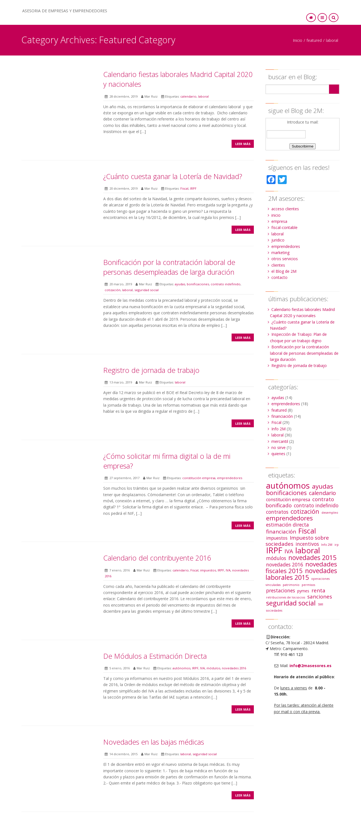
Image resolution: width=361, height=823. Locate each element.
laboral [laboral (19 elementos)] (307, 550)
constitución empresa (198, 478)
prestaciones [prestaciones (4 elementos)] (280, 590)
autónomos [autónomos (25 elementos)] (288, 485)
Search (334, 89)
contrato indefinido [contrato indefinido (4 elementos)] (316, 505)
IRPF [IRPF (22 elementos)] (274, 550)
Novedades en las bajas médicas (153, 742)
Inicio (297, 40)
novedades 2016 (234, 668)
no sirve (278, 447)
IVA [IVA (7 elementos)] (288, 551)
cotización (113, 290)
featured (314, 40)
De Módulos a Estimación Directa (155, 656)
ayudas (180, 284)
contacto (279, 277)
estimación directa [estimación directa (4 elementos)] (287, 524)
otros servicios (284, 258)
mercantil (279, 441)
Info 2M (278, 428)
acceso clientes (285, 208)
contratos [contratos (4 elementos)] (277, 511)
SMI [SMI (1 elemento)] (320, 604)
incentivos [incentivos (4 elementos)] (307, 543)
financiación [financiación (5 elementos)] (281, 531)
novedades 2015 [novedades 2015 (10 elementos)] (312, 557)
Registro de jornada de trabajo (151, 370)
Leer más (243, 144)
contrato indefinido (225, 284)
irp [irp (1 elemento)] (337, 545)
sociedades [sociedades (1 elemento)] (274, 610)
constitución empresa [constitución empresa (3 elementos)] (288, 499)
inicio (276, 215)
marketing (280, 252)
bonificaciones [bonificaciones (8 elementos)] (286, 493)
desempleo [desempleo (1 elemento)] (329, 513)
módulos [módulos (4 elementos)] (276, 558)
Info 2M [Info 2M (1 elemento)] (326, 545)
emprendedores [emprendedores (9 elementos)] (289, 518)
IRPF (193, 188)
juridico (277, 240)
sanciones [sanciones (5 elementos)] (319, 596)
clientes (278, 265)
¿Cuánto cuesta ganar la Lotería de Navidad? (172, 176)
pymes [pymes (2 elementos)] (303, 590)
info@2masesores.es (310, 665)
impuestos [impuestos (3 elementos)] (277, 538)
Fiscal (184, 188)
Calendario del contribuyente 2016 (157, 558)
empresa (279, 221)
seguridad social (146, 290)
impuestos (208, 570)
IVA (228, 570)
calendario (188, 96)
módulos (213, 668)
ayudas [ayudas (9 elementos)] (322, 486)
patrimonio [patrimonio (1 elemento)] (291, 585)
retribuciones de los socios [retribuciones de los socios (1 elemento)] (285, 597)
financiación (282, 416)
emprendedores (229, 478)
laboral (332, 40)
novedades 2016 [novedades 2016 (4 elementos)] (284, 564)
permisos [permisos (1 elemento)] (308, 585)
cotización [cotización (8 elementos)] (305, 511)
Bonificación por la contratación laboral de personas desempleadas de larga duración (169, 267)
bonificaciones (198, 284)
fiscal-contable (284, 227)
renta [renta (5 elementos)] (318, 590)
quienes (278, 453)
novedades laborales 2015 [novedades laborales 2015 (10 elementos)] (301, 574)
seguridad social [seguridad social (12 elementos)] (291, 602)
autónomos (181, 668)
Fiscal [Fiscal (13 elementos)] (307, 530)
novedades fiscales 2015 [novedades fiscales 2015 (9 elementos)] (301, 567)
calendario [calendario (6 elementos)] (322, 493)
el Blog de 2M (283, 271)
